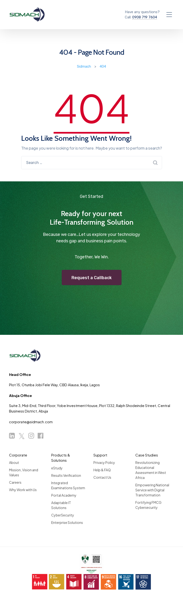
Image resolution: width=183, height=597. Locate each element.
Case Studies (146, 455)
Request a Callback (91, 277)
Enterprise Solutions (67, 522)
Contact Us (102, 477)
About (14, 462)
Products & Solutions (60, 458)
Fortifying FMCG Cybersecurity (148, 505)
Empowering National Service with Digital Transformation (152, 490)
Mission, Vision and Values (23, 472)
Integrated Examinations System (68, 485)
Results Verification (66, 475)
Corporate (18, 455)
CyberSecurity (62, 515)
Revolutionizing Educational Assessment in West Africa (150, 470)
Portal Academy (63, 495)
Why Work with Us (23, 490)
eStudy (57, 468)
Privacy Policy (104, 462)
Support (100, 455)
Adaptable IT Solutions (61, 505)
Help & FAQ (102, 470)
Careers (15, 482)
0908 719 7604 (144, 17)
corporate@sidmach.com (31, 421)
